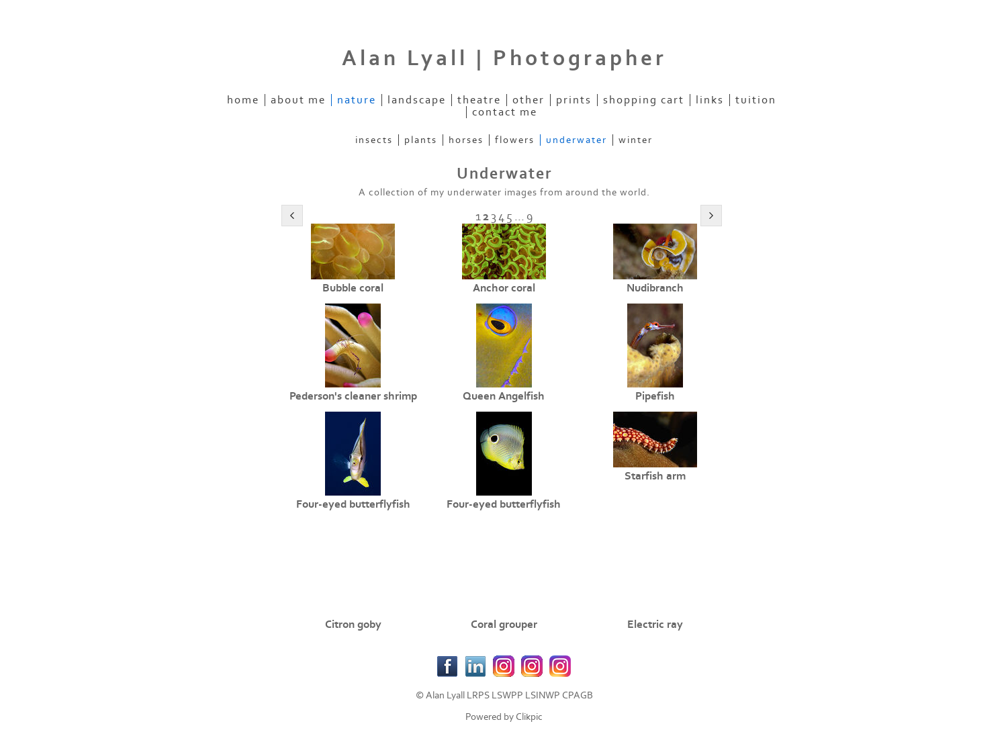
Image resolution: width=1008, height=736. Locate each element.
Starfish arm (655, 476)
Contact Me (504, 112)
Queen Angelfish (504, 396)
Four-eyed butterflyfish (353, 504)
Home (243, 100)
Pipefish (655, 396)
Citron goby (353, 624)
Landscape (416, 100)
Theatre (479, 100)
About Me (298, 100)
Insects (374, 140)
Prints (574, 100)
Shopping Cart (643, 100)
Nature (356, 100)
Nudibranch (655, 288)
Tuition (755, 100)
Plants (420, 140)
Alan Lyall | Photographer (504, 58)
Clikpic (529, 717)
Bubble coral (352, 288)
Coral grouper (504, 624)
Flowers (515, 140)
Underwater (576, 140)
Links (710, 100)
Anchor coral (504, 288)
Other (528, 100)
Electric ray (655, 624)
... (519, 217)
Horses (466, 140)
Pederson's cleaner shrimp (353, 396)
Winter (635, 140)
